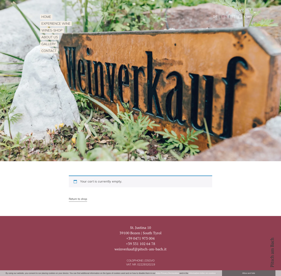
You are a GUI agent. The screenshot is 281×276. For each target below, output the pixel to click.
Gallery (48, 44)
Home (46, 17)
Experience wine (55, 24)
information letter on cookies (202, 273)
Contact (49, 51)
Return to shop (78, 199)
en (224, 16)
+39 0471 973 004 (140, 238)
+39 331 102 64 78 (140, 243)
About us (49, 37)
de (215, 16)
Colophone (135, 261)
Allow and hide (248, 273)
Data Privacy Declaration (167, 273)
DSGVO (149, 261)
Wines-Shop (52, 30)
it (233, 16)
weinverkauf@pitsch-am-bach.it (140, 249)
